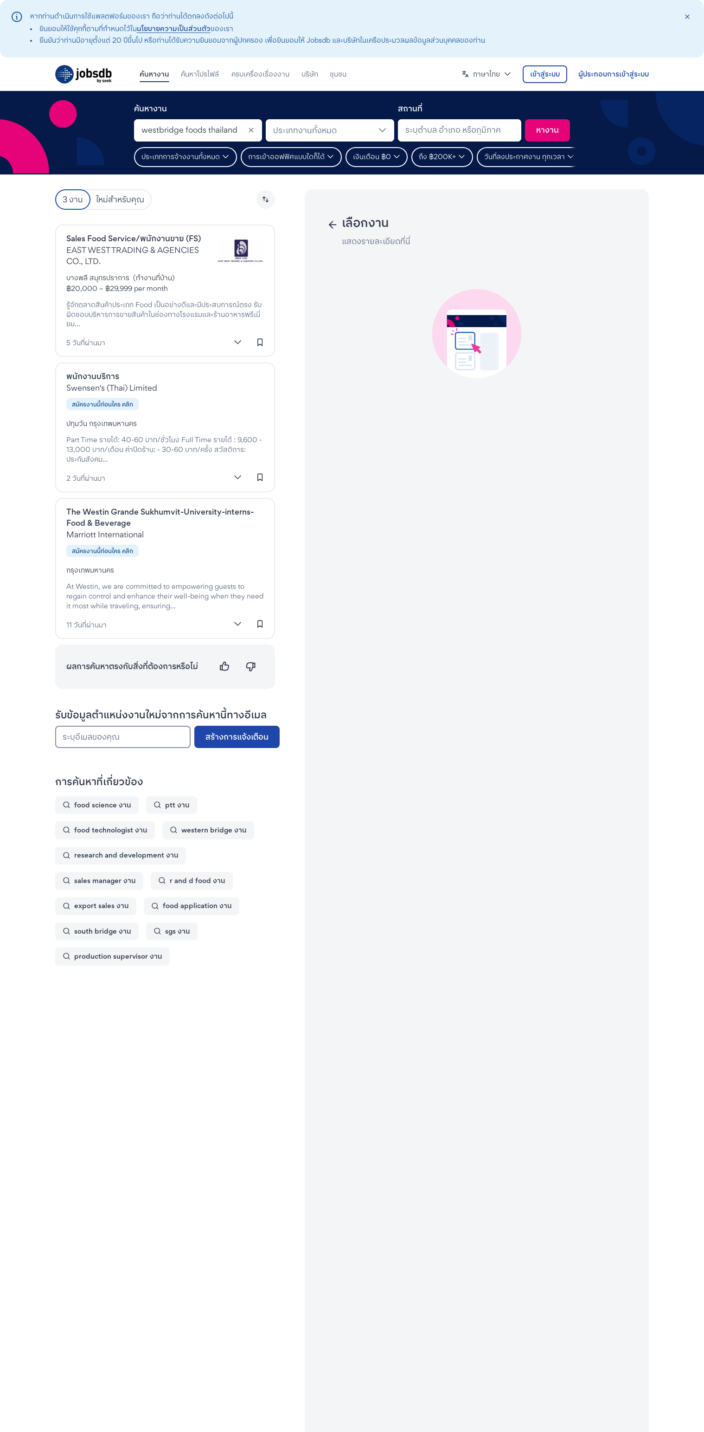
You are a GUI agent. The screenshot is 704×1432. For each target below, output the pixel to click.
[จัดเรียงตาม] (265, 199)
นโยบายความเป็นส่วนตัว (174, 28)
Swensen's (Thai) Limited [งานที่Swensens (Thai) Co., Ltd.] (111, 388)
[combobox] (198, 130)
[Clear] (251, 130)
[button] (486, 74)
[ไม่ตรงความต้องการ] (250, 666)
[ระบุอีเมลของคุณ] (123, 737)
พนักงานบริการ (92, 376)
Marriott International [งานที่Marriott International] (105, 534)
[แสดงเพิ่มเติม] (238, 342)
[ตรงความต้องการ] (224, 666)
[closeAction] (687, 17)
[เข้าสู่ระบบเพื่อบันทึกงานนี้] (260, 342)
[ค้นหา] (547, 130)
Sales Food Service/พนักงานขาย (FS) (133, 238)
